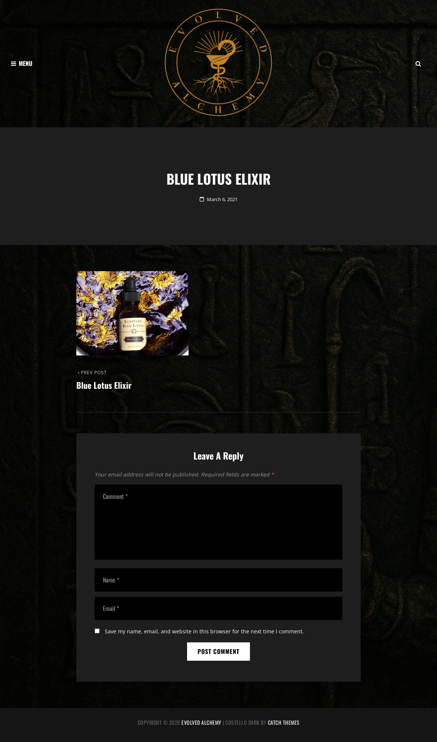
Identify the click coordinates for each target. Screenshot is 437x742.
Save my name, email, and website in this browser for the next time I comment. (204, 631)
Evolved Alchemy (201, 722)
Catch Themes (284, 722)
